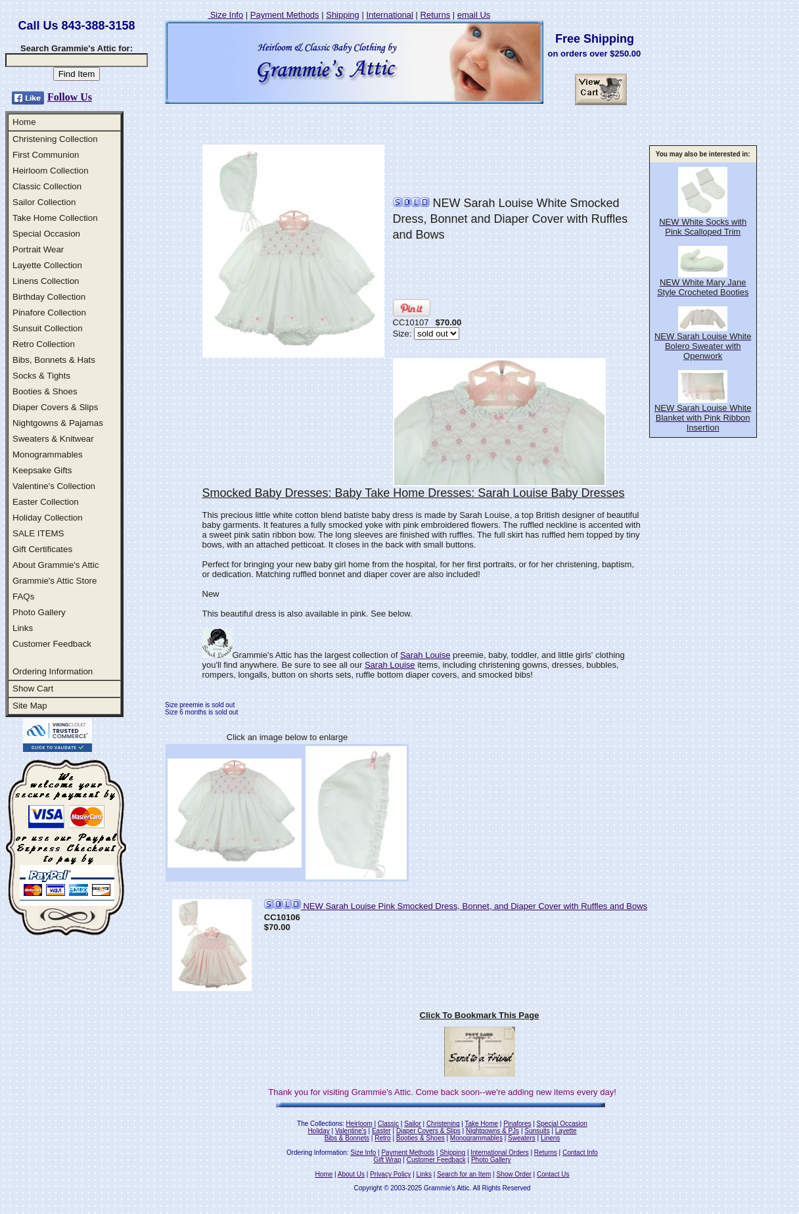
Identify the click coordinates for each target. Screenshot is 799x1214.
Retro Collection (43, 344)
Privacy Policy (390, 1174)
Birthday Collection (48, 297)
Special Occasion (46, 234)
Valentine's (351, 1130)
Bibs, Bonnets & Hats (53, 360)
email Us (474, 15)
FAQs (23, 596)
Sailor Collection (44, 202)
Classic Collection (46, 186)
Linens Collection (46, 281)
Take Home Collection (55, 218)
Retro (382, 1138)
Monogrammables (47, 454)
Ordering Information (52, 671)
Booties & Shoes (45, 391)
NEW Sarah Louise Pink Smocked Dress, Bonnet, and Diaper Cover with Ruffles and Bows (455, 906)
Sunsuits (536, 1130)
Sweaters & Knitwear (53, 439)
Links (22, 628)
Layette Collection (47, 265)
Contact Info (580, 1152)
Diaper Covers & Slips (55, 407)
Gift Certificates (42, 549)
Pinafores (517, 1123)
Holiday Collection (47, 518)
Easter (381, 1130)
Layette (566, 1130)
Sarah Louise (425, 655)
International (389, 15)
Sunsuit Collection (47, 328)
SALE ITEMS (38, 533)
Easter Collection (45, 502)
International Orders (499, 1152)
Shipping (342, 15)
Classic (388, 1123)
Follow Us (69, 97)
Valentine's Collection (53, 486)
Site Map (29, 706)
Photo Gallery (39, 612)
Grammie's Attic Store (54, 581)
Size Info (225, 15)
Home (24, 122)
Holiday (318, 1130)
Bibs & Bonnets (347, 1138)
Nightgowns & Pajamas (57, 423)
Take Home (481, 1123)
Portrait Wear (38, 249)
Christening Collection (55, 139)
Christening (443, 1123)
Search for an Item (464, 1174)
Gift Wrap (387, 1159)
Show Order (513, 1174)
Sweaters (522, 1138)
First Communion (45, 155)
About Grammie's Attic (55, 565)
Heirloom (359, 1123)
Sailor (412, 1123)
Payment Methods (284, 15)
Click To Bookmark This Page (479, 1015)
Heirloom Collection (50, 170)
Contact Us (553, 1174)
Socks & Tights (41, 376)
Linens (550, 1138)
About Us (351, 1174)
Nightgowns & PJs (492, 1130)
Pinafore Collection (49, 312)
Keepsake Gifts (42, 470)
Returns (436, 15)
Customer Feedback (51, 644)
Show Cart (32, 688)
